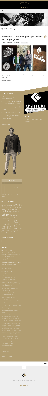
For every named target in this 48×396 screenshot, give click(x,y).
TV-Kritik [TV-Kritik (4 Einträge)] (5, 230)
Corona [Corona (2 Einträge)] (17, 207)
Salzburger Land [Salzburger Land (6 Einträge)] (14, 225)
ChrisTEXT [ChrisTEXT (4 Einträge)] (13, 207)
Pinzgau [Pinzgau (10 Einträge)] (14, 221)
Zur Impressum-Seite (7, 250)
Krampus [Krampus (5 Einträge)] (13, 213)
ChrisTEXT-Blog (24, 42)
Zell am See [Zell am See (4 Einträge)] (13, 232)
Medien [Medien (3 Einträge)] (17, 219)
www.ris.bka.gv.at (6, 290)
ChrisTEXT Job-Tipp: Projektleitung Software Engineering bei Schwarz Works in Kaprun (12, 107)
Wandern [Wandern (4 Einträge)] (15, 230)
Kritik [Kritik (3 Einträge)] (18, 213)
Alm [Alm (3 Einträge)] (14, 205)
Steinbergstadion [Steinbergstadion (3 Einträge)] (12, 226)
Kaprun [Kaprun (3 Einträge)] (17, 211)
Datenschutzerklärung (7, 356)
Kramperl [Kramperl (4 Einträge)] (8, 213)
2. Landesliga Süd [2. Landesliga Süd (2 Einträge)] (5, 205)
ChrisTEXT (17, 42)
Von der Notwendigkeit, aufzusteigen (12, 112)
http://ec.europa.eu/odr (7, 345)
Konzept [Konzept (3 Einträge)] (3, 213)
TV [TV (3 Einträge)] (2, 230)
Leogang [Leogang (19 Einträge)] (6, 214)
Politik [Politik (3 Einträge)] (3, 223)
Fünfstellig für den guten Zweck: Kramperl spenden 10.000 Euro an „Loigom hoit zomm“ (10, 117)
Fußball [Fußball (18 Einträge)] (5, 211)
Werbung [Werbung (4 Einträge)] (4, 232)
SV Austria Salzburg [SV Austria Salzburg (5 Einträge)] (11, 228)
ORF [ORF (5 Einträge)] (9, 221)
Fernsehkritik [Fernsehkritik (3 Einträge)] (14, 209)
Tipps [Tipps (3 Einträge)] (20, 228)
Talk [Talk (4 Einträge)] (18, 228)
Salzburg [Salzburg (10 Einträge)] (5, 225)
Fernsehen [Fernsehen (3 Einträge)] (8, 209)
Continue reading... (6, 80)
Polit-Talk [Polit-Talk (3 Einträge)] (20, 220)
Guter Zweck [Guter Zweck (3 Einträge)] (12, 211)
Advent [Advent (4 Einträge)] (10, 205)
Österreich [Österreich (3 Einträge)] (18, 232)
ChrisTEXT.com (24, 3)
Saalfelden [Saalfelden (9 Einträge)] (14, 223)
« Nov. (3, 196)
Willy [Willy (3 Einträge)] (8, 232)
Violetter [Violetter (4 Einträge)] (10, 230)
